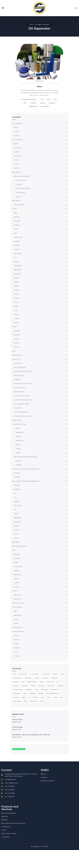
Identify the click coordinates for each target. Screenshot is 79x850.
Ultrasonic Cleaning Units (23, 416)
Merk (14, 550)
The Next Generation (21, 412)
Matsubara (18, 156)
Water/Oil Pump (18, 631)
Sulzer (16, 306)
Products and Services (9, 808)
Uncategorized (17, 627)
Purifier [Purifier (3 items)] (49, 697)
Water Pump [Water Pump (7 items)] (33, 701)
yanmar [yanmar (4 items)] (42, 701)
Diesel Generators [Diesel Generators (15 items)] (32, 681)
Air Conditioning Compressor (29, 99)
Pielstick (17, 290)
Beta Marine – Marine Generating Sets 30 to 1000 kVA (31, 735)
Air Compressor (17, 123)
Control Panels (20, 180)
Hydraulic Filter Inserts (22, 396)
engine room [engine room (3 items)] (50, 681)
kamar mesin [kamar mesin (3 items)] (51, 685)
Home (31, 24)
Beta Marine (16, 172)
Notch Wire (18, 408)
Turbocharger (17, 607)
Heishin (16, 249)
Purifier (14, 591)
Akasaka (17, 217)
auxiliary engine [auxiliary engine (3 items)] (17, 678)
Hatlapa (16, 152)
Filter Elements (19, 392)
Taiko (16, 310)
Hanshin (17, 241)
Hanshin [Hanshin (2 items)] (33, 685)
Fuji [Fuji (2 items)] (58, 681)
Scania (17, 196)
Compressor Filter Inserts (23, 383)
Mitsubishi (17, 274)
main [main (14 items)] (36, 689)
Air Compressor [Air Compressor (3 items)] (23, 674)
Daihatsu (17, 225)
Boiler (48, 99)
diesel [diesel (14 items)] (22, 681)
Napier (16, 282)
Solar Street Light (18, 603)
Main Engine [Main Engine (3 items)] (54, 689)
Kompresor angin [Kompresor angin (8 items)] (18, 689)
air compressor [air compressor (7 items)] (34, 674)
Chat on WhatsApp (18, 749)
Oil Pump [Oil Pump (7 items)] (35, 697)
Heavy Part (16, 359)
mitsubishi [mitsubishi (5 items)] (16, 697)
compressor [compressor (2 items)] (45, 678)
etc (15, 493)
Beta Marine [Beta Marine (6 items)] (28, 678)
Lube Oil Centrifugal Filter (23, 400)
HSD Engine (18, 253)
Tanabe (16, 131)
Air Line (42, 99)
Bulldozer (17, 379)
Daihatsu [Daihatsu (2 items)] (15, 681)
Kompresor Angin (20, 424)
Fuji (15, 233)
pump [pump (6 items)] (42, 697)
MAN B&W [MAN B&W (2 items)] (32, 693)
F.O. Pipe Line (33, 103)
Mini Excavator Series (21, 404)
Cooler (25, 103)
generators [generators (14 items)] (25, 685)
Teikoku (16, 318)
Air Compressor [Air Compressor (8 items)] (45, 674)
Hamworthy (18, 148)
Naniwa (16, 278)
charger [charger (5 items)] (37, 678)
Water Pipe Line (33, 106)
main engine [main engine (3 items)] (44, 689)
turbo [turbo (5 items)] (61, 697)
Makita (16, 262)
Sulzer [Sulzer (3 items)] (55, 697)
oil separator (52, 103)
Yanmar (16, 136)
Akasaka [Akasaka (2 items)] (55, 674)
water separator (45, 106)
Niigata (16, 286)
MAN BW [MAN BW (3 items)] (40, 693)
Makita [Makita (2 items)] (25, 693)
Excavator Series (19, 388)
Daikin (16, 144)
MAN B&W (17, 266)
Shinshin (17, 298)
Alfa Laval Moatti (20, 367)
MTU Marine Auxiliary (23, 188)
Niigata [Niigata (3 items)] (24, 697)
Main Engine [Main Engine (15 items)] (16, 693)
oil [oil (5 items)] (29, 697)
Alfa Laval (17, 221)
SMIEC (45, 770)
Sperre (16, 127)
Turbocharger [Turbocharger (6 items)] (17, 701)
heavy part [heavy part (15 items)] (42, 685)
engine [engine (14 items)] (42, 681)
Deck (14, 351)
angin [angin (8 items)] (62, 674)
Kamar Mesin (16, 420)
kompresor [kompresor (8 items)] (61, 685)
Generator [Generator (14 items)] (16, 685)
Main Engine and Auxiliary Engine (25, 457)
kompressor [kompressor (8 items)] (29, 689)
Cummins (18, 184)
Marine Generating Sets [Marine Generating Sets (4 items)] (52, 693)
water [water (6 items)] (25, 701)
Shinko (16, 294)
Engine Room (16, 355)
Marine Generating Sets (22, 176)
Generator (42, 103)
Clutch (55, 99)
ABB (15, 213)
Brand (14, 209)
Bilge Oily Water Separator (23, 371)
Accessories (18, 363)
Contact (6, 770)
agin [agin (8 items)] (14, 674)
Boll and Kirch (19, 375)
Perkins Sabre (20, 192)
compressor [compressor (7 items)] (54, 678)
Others (39, 86)
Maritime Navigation (19, 546)
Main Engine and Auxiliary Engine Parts (26, 469)
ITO (15, 257)
